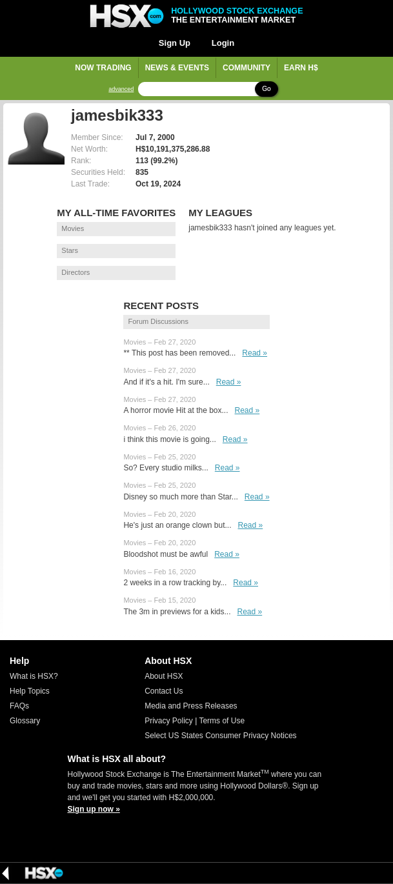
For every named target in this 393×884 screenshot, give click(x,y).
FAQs (19, 705)
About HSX (164, 676)
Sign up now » (94, 809)
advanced (121, 89)
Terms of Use (222, 720)
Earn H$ (301, 67)
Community (246, 67)
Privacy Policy (169, 720)
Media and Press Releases (191, 705)
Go (266, 88)
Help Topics (30, 691)
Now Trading (103, 67)
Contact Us (164, 691)
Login (223, 43)
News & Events (177, 67)
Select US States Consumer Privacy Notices (220, 735)
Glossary (25, 720)
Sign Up (174, 43)
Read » (254, 352)
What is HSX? (34, 676)
